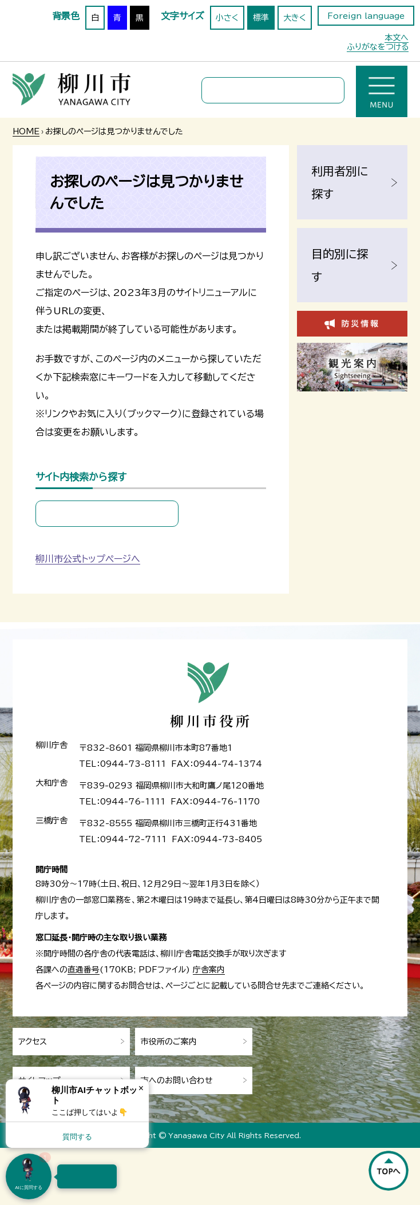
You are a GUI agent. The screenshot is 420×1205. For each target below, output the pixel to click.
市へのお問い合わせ (177, 1080)
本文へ (397, 38)
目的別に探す (339, 265)
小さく (227, 18)
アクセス (32, 1042)
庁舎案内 (209, 970)
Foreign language (366, 16)
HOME (26, 131)
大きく (294, 18)
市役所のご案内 (169, 1042)
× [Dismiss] (141, 1088)
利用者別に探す (339, 182)
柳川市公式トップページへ (87, 558)
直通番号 (84, 970)
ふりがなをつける (378, 47)
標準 (261, 18)
